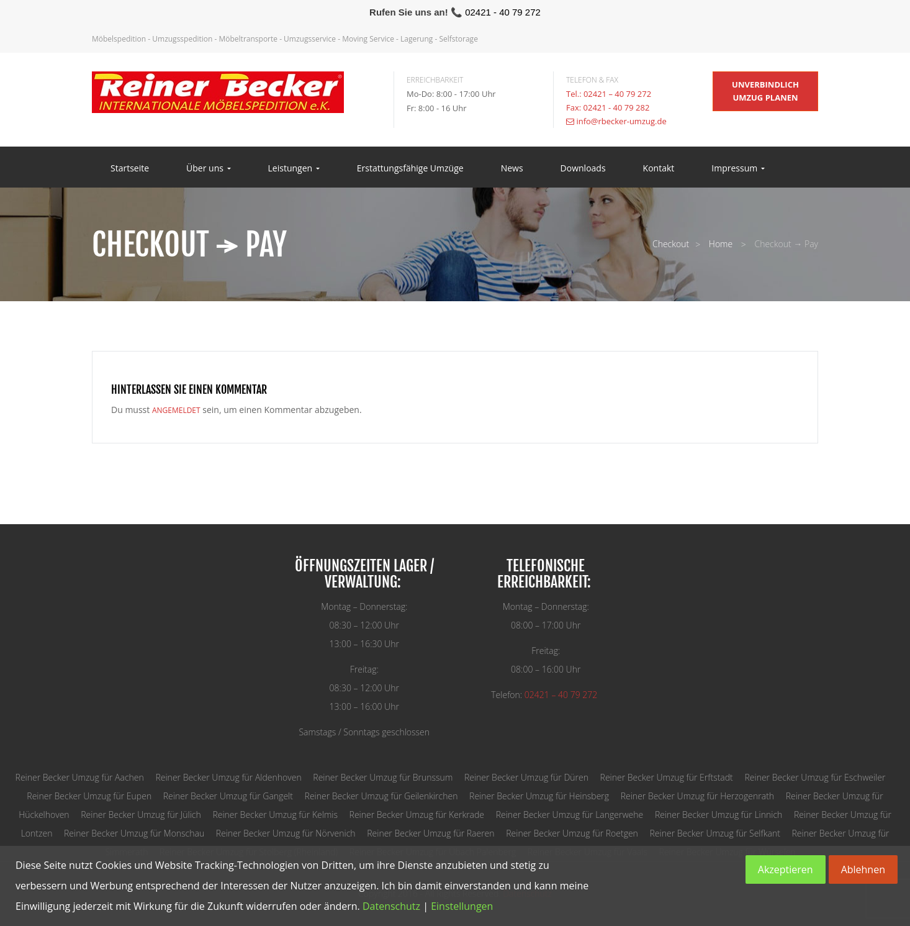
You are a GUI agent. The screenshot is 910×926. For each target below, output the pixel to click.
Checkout (670, 244)
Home (720, 244)
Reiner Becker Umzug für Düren (526, 777)
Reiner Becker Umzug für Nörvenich (286, 833)
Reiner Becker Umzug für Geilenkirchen (381, 796)
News (512, 168)
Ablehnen (863, 869)
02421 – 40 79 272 (561, 695)
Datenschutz (391, 906)
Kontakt (659, 168)
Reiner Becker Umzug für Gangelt (228, 796)
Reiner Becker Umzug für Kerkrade (416, 814)
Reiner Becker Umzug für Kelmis (275, 814)
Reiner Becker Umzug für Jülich (140, 814)
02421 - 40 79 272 (503, 12)
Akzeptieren (785, 869)
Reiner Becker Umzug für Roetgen (572, 833)
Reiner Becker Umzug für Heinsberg (539, 796)
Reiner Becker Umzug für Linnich (718, 814)
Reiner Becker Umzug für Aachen (80, 777)
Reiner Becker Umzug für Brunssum (383, 777)
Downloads (583, 168)
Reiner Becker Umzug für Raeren (430, 833)
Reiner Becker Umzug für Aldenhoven (228, 777)
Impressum (738, 168)
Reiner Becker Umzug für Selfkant (715, 833)
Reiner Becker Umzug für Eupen (89, 796)
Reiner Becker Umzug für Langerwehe (570, 814)
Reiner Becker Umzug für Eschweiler (814, 777)
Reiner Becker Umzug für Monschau (134, 833)
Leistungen (294, 168)
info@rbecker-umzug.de (621, 121)
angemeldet (176, 410)
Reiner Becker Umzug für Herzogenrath (697, 796)
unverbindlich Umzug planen (765, 91)
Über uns (208, 168)
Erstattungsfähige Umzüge (410, 168)
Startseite (129, 168)
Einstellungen (462, 906)
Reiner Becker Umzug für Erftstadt (666, 777)
